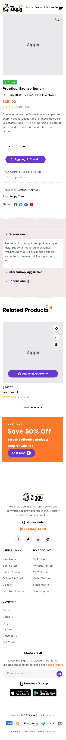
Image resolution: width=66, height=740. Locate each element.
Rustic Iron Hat (11, 392)
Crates (22, 190)
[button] (21, 453)
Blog (5, 623)
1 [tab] (26, 407)
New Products (11, 559)
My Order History (43, 566)
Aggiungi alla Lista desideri (26, 172)
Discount (8, 585)
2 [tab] (32, 407)
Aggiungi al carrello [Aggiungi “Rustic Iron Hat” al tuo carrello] (35, 374)
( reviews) (23, 107)
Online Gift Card (13, 578)
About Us (8, 610)
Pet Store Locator (14, 591)
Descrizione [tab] (17, 234)
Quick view (56, 344)
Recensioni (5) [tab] (19, 281)
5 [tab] (41, 407)
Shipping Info (41, 585)
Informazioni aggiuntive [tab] (25, 272)
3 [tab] (35, 407)
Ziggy (32, 715)
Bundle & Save (12, 572)
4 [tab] (38, 407)
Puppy (13, 196)
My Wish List (40, 572)
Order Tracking (42, 578)
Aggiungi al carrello (27, 159)
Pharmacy (33, 190)
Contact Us (10, 636)
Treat (21, 196)
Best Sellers (10, 566)
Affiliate (7, 630)
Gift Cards (9, 642)
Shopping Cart (42, 591)
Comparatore (18, 177)
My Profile (39, 559)
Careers (8, 617)
